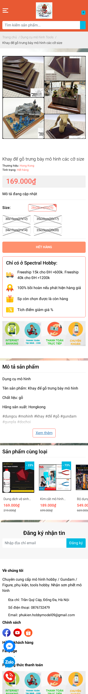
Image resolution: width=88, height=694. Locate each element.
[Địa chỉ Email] (44, 543)
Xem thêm (44, 433)
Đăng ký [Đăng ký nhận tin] (76, 543)
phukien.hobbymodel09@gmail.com (47, 615)
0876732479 (40, 607)
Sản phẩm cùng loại (24, 451)
